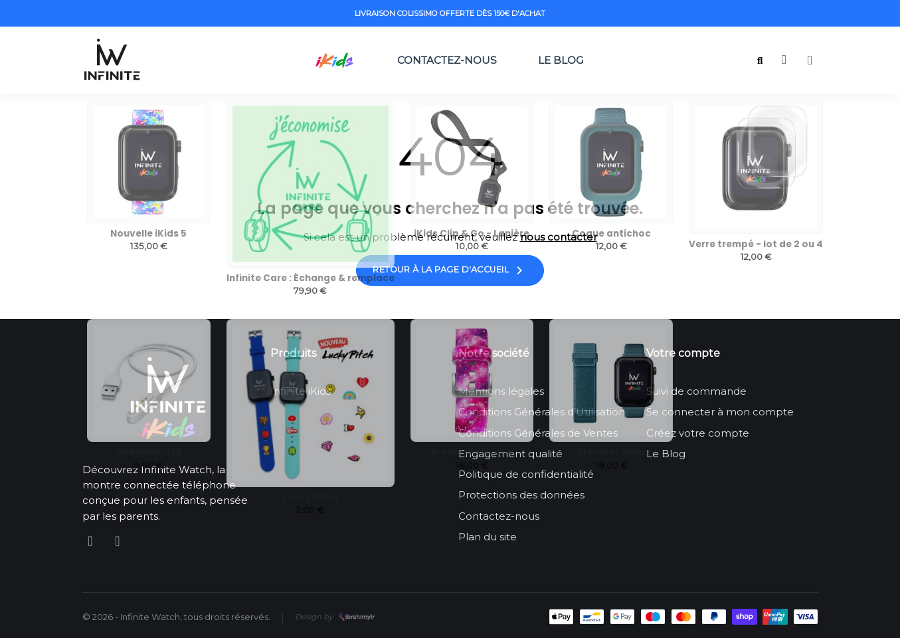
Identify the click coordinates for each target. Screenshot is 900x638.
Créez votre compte (697, 433)
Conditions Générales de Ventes (538, 433)
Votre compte (683, 353)
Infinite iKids (300, 391)
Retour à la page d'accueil (450, 270)
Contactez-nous (447, 60)
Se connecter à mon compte (720, 411)
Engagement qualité (510, 453)
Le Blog (564, 60)
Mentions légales (501, 391)
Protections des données (521, 494)
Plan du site (487, 536)
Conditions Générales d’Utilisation (541, 411)
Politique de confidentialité (526, 474)
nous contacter (558, 237)
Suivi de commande (696, 391)
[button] (760, 61)
